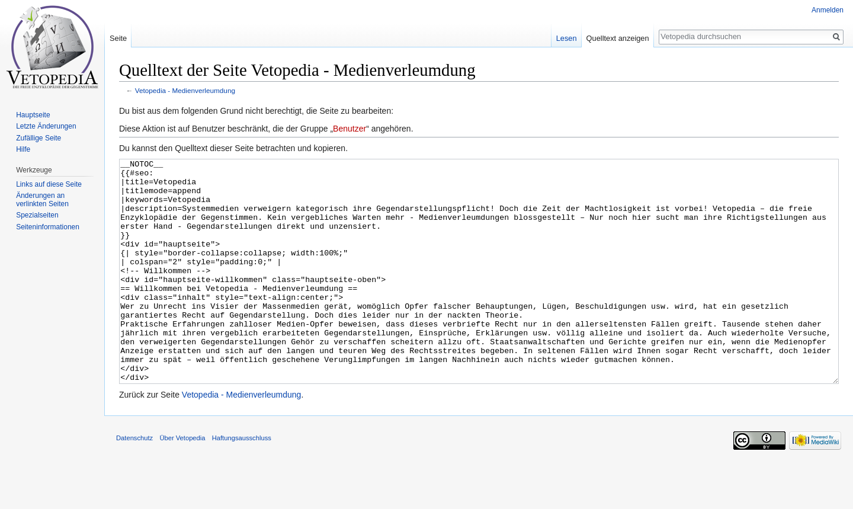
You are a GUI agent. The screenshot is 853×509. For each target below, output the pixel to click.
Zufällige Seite (38, 138)
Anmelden (828, 10)
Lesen (566, 38)
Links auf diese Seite (49, 184)
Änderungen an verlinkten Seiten (42, 199)
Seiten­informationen (47, 227)
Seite (118, 38)
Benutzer (349, 128)
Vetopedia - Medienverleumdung (185, 90)
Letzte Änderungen (46, 126)
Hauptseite (33, 115)
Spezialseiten (37, 215)
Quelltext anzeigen (617, 38)
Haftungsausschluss (241, 482)
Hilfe (23, 149)
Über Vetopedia (182, 482)
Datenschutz (134, 482)
